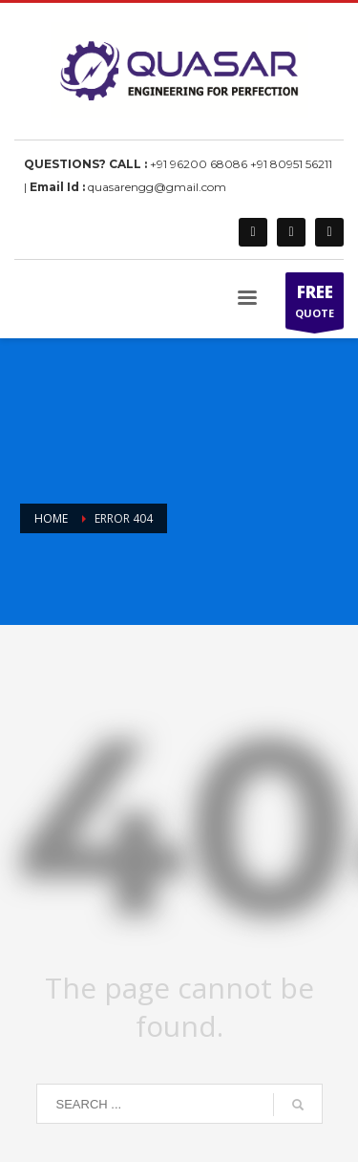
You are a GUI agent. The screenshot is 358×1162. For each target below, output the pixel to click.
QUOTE (314, 305)
